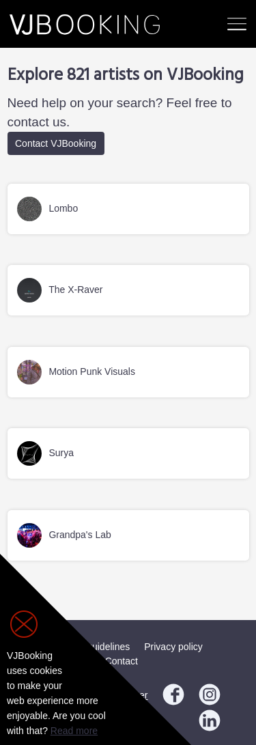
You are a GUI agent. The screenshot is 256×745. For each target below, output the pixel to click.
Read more (74, 730)
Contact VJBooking (55, 143)
